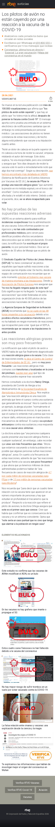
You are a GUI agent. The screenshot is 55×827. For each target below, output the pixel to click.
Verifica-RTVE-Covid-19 (20, 790)
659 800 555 (42, 42)
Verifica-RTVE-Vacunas (27, 782)
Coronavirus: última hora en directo (23, 49)
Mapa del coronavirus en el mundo (26, 54)
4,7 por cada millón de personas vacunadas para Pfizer (26, 476)
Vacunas (27, 797)
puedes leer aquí (24, 373)
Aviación (43, 790)
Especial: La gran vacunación (21, 52)
